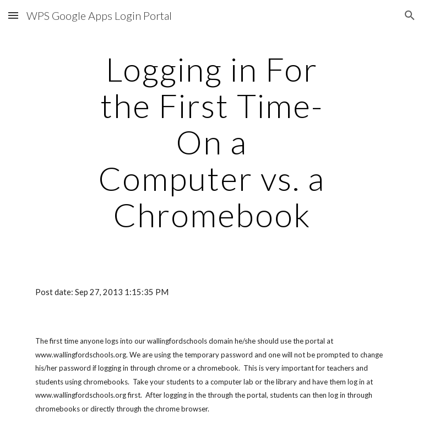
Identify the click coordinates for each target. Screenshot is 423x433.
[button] (13, 15)
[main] (211, 141)
